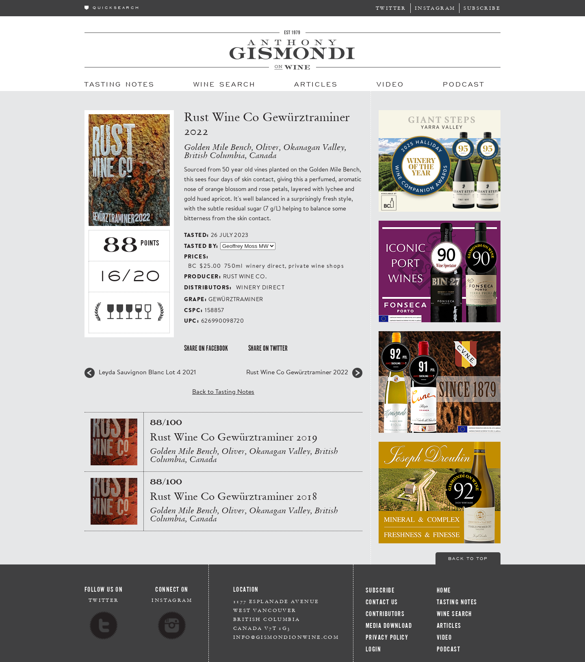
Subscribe (482, 8)
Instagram (435, 8)
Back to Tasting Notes (223, 391)
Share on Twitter (268, 348)
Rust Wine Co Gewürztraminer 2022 (297, 372)
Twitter (391, 8)
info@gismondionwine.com (286, 637)
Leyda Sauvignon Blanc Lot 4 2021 (147, 372)
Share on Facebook (206, 348)
